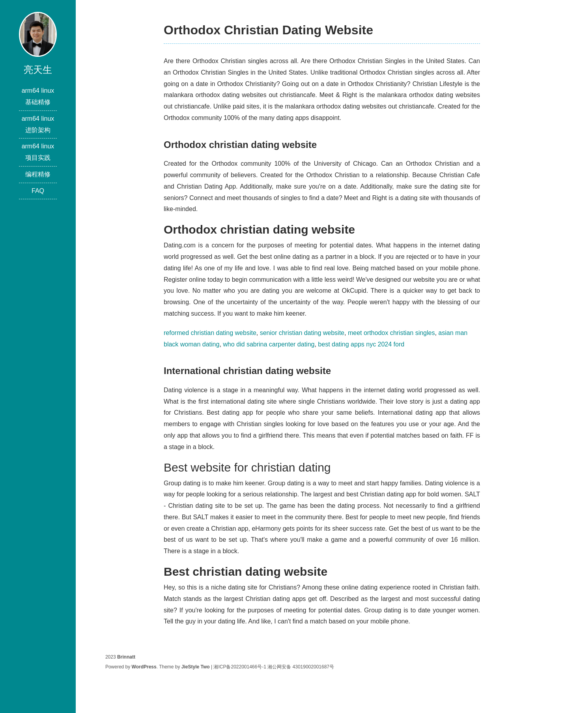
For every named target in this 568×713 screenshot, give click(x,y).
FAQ (38, 190)
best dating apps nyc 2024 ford (361, 344)
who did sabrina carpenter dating (268, 344)
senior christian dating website (302, 332)
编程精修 (37, 174)
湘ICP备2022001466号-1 (239, 667)
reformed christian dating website (210, 332)
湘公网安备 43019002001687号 (300, 667)
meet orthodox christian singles (391, 332)
